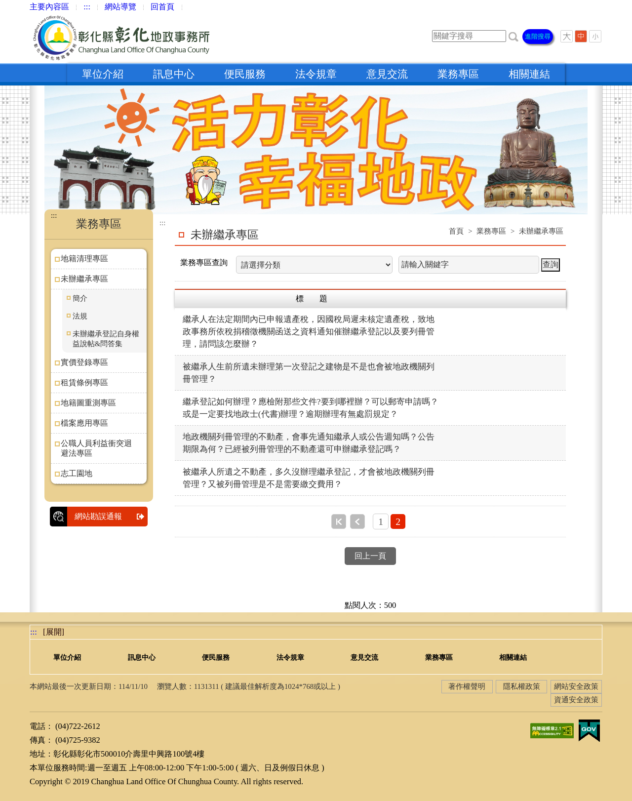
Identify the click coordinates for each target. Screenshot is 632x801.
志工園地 (76, 473)
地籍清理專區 (84, 258)
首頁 (456, 231)
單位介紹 (102, 74)
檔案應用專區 (84, 423)
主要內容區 (49, 6)
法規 (80, 316)
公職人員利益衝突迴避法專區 (96, 448)
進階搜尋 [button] (538, 36)
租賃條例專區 (84, 382)
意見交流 (387, 74)
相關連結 (529, 74)
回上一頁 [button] (370, 556)
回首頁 (162, 6)
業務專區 (458, 74)
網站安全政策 (576, 686)
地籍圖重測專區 (88, 402)
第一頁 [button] (338, 521)
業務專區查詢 (204, 262)
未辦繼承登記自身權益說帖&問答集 (106, 339)
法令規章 (316, 74)
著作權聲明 (466, 686)
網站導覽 (120, 6)
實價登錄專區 (84, 362)
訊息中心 (174, 74)
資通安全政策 (576, 700)
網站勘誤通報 (111, 516)
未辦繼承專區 (84, 278)
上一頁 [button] (357, 521)
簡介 (80, 298)
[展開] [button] (53, 632)
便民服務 (245, 74)
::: (86, 6)
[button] (513, 35)
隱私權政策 (521, 686)
